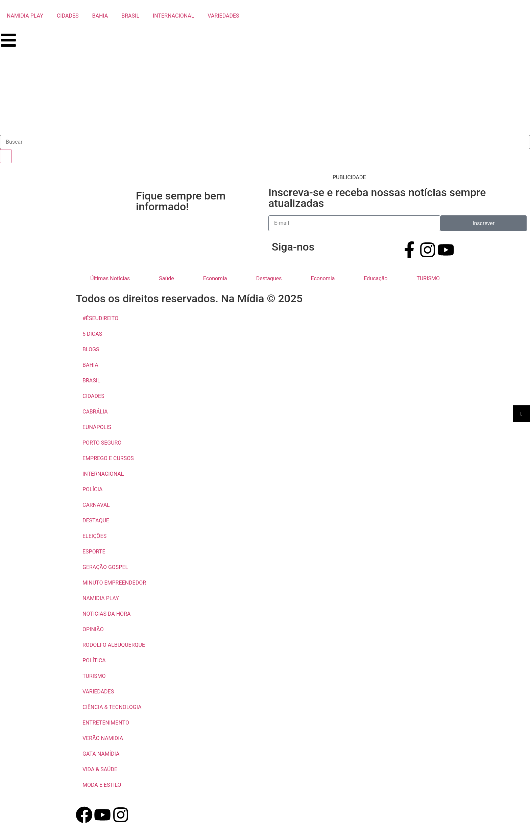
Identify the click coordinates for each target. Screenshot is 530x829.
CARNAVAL (96, 505)
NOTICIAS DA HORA (106, 614)
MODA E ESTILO (101, 785)
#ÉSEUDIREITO (100, 318)
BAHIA (100, 16)
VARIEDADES (223, 16)
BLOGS (90, 349)
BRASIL (130, 16)
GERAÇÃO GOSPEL (105, 567)
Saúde (166, 278)
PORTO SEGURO (101, 443)
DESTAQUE (95, 520)
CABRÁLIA (95, 411)
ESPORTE (93, 551)
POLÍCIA (92, 489)
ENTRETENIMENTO (105, 722)
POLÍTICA (94, 660)
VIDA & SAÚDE (99, 769)
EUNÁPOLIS (96, 427)
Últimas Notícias (110, 278)
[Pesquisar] (5, 156)
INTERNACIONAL (173, 16)
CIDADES (68, 16)
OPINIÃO (93, 629)
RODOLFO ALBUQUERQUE (113, 645)
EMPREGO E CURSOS (108, 458)
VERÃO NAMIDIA (102, 738)
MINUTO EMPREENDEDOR (114, 582)
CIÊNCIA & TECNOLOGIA (112, 707)
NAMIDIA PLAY (25, 16)
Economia (215, 278)
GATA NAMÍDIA (100, 754)
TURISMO (428, 278)
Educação (375, 278)
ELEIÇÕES (94, 536)
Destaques (269, 278)
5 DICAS (92, 334)
